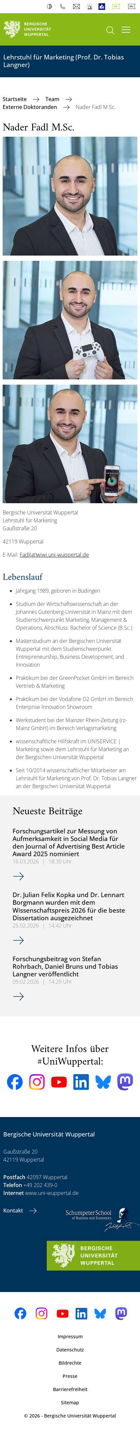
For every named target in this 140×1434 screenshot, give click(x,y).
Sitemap (70, 1402)
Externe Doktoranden (30, 107)
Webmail (77, 6)
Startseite (15, 99)
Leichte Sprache (103, 6)
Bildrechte (70, 1363)
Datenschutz (70, 1350)
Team (53, 99)
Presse (70, 1376)
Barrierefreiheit (70, 1389)
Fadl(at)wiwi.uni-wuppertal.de (54, 554)
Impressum (70, 1336)
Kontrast (51, 6)
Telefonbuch (64, 6)
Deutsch (117, 6)
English (133, 6)
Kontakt (13, 1210)
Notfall (90, 6)
